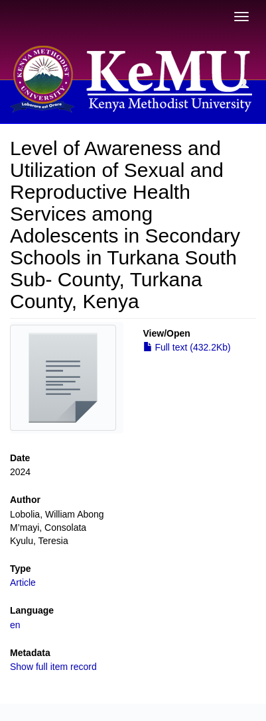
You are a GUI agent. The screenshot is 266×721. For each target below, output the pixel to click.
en (15, 625)
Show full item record (53, 666)
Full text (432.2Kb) (187, 347)
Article (23, 582)
